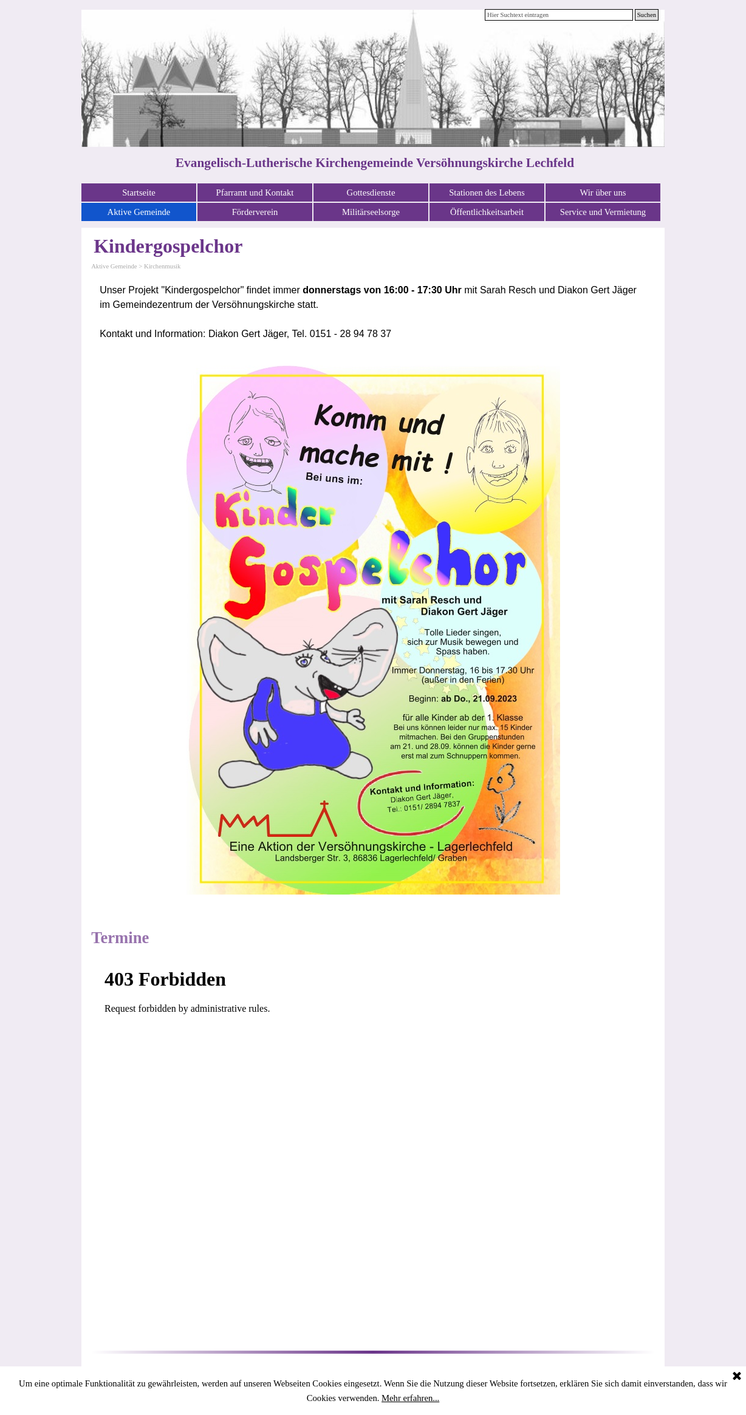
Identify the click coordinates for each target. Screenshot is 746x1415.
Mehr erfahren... (410, 1398)
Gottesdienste (371, 192)
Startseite (139, 192)
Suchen (646, 15)
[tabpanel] (373, 312)
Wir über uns (603, 192)
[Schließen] (737, 1376)
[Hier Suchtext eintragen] (559, 15)
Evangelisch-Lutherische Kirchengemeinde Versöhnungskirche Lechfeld (375, 162)
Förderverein (255, 212)
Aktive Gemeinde (139, 212)
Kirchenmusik (162, 266)
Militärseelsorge (371, 212)
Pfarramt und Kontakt (255, 192)
